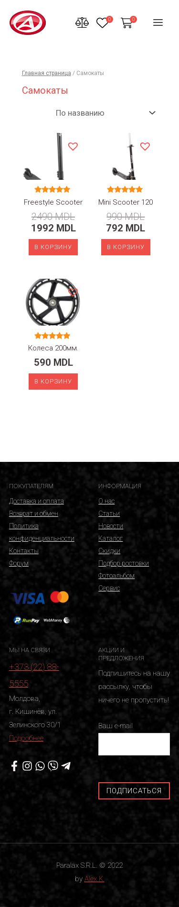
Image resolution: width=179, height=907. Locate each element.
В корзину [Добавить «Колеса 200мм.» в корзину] (53, 381)
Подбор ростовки (123, 563)
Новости (110, 526)
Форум (19, 563)
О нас (106, 501)
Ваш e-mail (134, 738)
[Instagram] (27, 766)
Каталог (110, 538)
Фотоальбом (116, 575)
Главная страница (46, 73)
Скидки (109, 551)
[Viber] (53, 766)
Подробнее (26, 738)
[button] (72, 145)
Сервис (109, 588)
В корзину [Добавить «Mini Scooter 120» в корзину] (126, 247)
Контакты (24, 551)
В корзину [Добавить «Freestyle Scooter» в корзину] (53, 247)
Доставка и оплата (36, 501)
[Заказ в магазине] (104, 112)
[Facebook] (14, 766)
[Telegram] (66, 766)
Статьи (109, 513)
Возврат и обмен (33, 513)
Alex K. (94, 878)
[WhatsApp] (40, 766)
